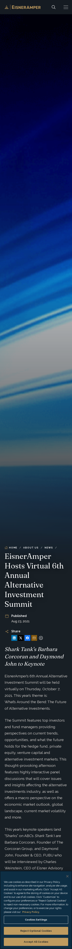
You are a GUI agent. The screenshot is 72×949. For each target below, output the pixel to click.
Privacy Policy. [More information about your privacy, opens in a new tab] (31, 912)
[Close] (67, 876)
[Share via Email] (34, 638)
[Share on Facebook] (27, 638)
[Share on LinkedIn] (14, 638)
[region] (36, 910)
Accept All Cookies (36, 941)
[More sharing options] (41, 638)
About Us (30, 547)
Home (11, 547)
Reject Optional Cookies (36, 930)
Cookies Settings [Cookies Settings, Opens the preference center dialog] (36, 919)
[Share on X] (21, 638)
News (49, 547)
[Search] (53, 7)
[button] (66, 7)
